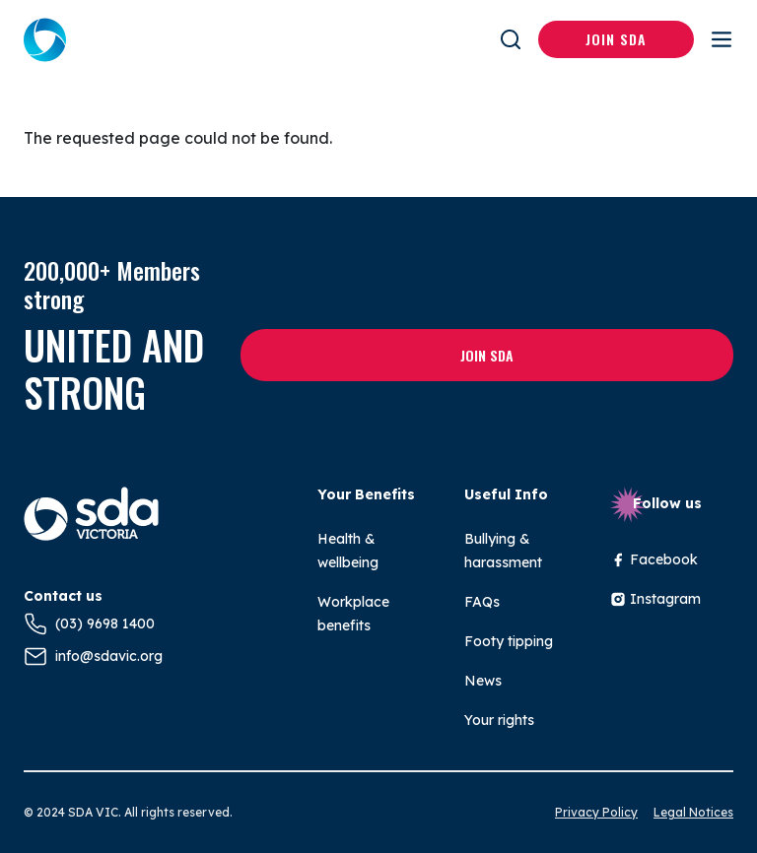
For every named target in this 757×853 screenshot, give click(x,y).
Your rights (499, 720)
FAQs (482, 602)
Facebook (654, 559)
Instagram (655, 599)
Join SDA (616, 39)
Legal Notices (693, 812)
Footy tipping (508, 641)
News (483, 680)
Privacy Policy (596, 812)
